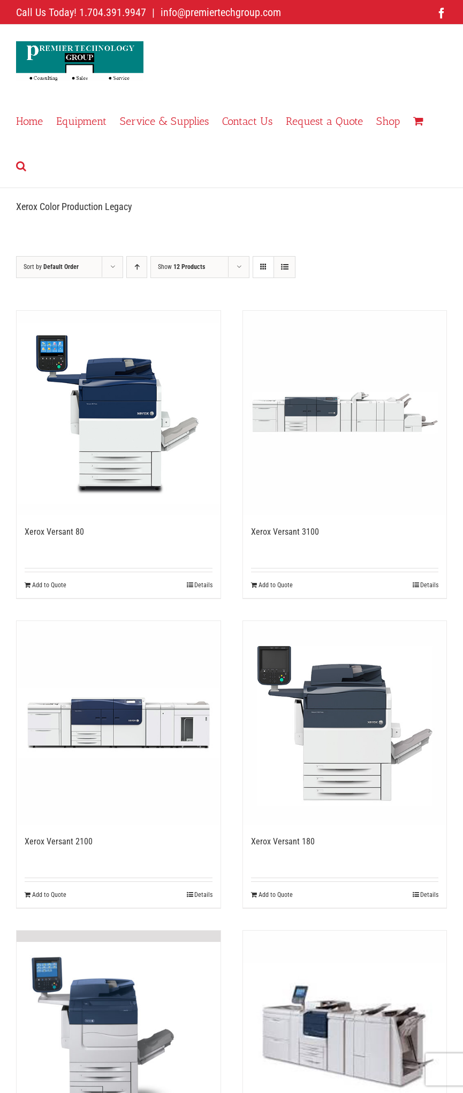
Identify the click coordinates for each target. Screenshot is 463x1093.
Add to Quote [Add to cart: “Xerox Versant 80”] (49, 585)
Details (203, 585)
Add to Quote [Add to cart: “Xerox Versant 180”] (276, 895)
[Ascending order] (136, 267)
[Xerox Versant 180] (345, 723)
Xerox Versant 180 (283, 841)
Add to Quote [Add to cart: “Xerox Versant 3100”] (276, 585)
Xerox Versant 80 (54, 532)
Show (181, 267)
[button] (21, 165)
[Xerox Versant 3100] (345, 413)
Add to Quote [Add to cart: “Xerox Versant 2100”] (49, 895)
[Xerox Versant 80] (119, 413)
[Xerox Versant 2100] (119, 723)
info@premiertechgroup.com (219, 12)
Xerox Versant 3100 (285, 532)
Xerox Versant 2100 (59, 841)
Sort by (51, 267)
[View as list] (284, 267)
